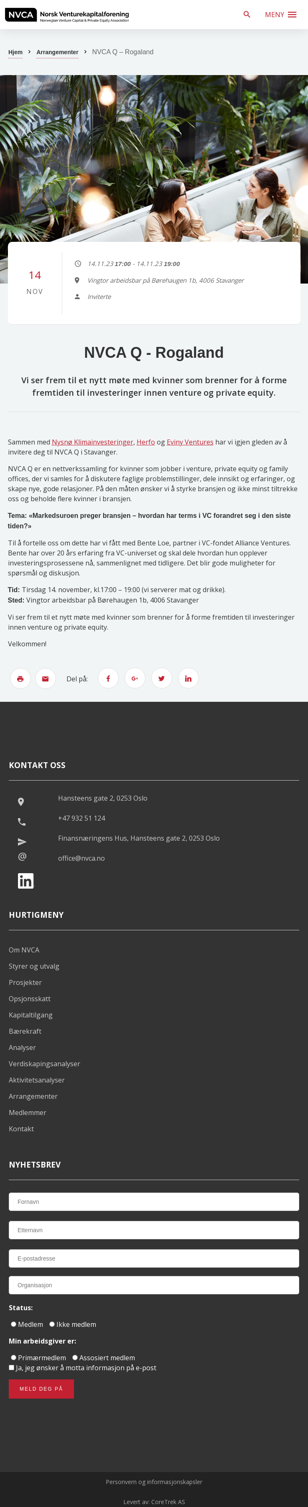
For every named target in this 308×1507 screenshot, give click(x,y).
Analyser (22, 1047)
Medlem (27, 1324)
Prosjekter (25, 982)
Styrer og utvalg (34, 966)
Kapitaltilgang (31, 1015)
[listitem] (67, 14)
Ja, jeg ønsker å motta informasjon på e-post (82, 1367)
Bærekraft (25, 1031)
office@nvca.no (81, 858)
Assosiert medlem (103, 1357)
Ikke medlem (72, 1324)
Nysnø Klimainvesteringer (92, 442)
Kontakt (21, 1128)
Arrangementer (57, 52)
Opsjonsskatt (30, 998)
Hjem (15, 52)
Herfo (146, 442)
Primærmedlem (38, 1357)
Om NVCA (24, 949)
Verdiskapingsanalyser (44, 1063)
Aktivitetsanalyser (37, 1080)
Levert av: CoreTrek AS (154, 1502)
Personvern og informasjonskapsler (154, 1482)
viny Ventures (192, 442)
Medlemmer (27, 1112)
